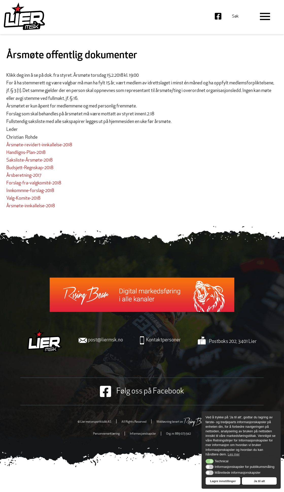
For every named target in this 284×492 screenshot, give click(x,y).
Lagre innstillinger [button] (223, 481)
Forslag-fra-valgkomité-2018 (33, 183)
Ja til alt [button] (259, 481)
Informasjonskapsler (143, 433)
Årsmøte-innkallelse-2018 (30, 206)
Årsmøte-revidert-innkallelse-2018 (39, 145)
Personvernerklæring (106, 433)
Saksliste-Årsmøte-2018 (29, 160)
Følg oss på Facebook (142, 391)
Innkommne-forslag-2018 (30, 190)
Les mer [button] (234, 454)
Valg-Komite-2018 (23, 198)
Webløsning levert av (181, 421)
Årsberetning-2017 (23, 175)
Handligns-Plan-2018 (25, 152)
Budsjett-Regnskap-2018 (29, 168)
